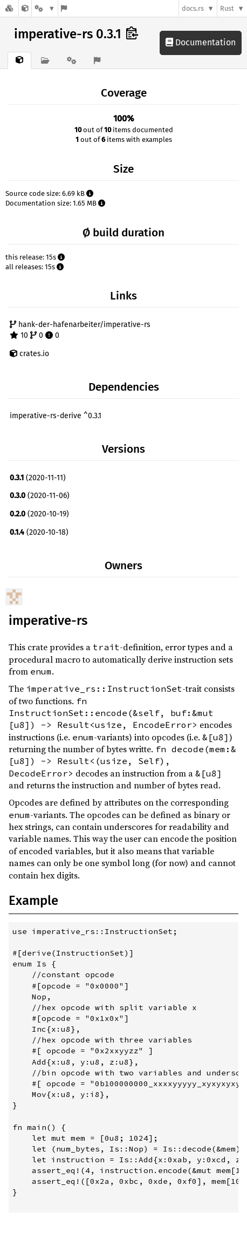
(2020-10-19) (39, 514)
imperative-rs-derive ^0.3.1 (55, 415)
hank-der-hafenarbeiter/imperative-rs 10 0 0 (80, 330)
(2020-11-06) (40, 495)
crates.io (29, 353)
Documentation (201, 42)
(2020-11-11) (38, 477)
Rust (227, 8)
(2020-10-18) (39, 532)
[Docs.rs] (9, 8)
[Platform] (45, 8)
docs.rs (193, 8)
